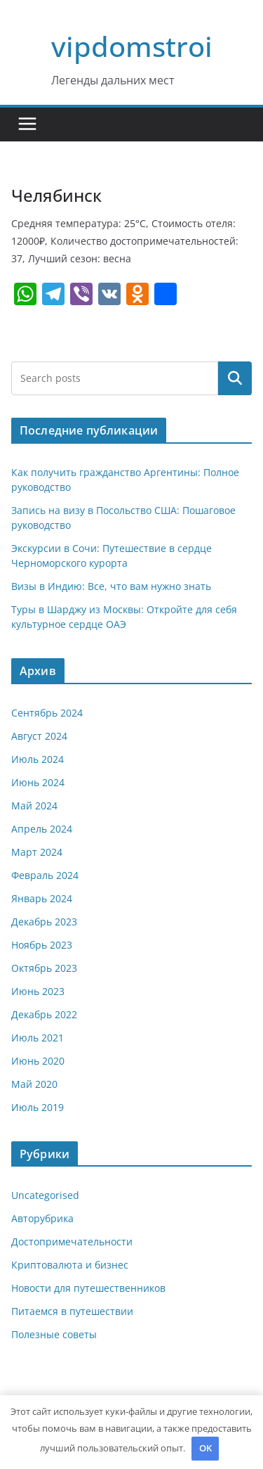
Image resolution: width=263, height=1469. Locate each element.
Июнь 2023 (38, 991)
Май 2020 (34, 1084)
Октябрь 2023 (44, 968)
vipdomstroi (132, 46)
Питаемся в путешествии (72, 1311)
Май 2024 (34, 805)
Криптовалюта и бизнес (69, 1264)
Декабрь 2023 (44, 921)
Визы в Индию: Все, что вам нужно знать (111, 586)
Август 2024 (39, 736)
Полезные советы (54, 1334)
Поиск (235, 377)
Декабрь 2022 (44, 1014)
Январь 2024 (41, 898)
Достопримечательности (72, 1241)
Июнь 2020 (38, 1060)
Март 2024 (36, 852)
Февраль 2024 (45, 875)
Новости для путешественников (88, 1288)
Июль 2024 (37, 759)
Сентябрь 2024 (47, 712)
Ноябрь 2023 (41, 944)
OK (205, 1448)
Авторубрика (42, 1218)
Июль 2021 (37, 1037)
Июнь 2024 (38, 782)
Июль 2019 (37, 1107)
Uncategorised (45, 1195)
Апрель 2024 (41, 828)
